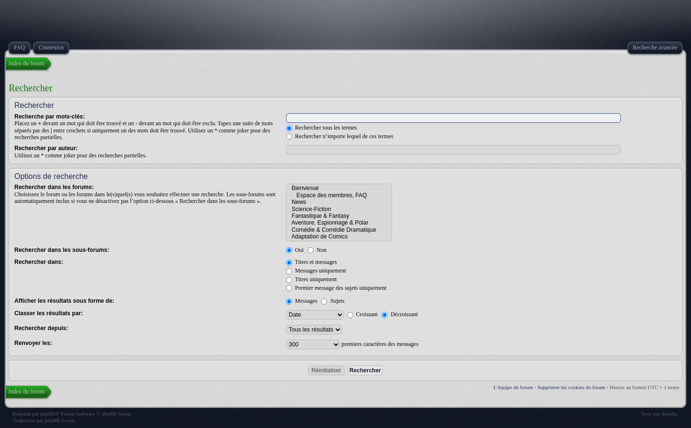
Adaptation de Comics (339, 236)
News (339, 202)
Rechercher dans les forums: (54, 187)
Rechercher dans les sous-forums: (61, 250)
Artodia (669, 413)
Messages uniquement (316, 270)
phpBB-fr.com (60, 420)
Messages (302, 300)
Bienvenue (339, 188)
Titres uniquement (311, 279)
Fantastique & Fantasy (339, 216)
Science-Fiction (339, 209)
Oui (295, 250)
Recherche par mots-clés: (49, 116)
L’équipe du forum (513, 387)
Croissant (362, 314)
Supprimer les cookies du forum (571, 387)
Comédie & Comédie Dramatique (339, 229)
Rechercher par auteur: (46, 148)
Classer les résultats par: (48, 313)
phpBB (47, 413)
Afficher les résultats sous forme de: (64, 300)
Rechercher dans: (38, 262)
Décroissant (399, 314)
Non (317, 250)
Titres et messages (311, 262)
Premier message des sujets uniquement (336, 288)
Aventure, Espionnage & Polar (339, 222)
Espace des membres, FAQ (339, 195)
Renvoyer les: (33, 343)
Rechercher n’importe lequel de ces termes (339, 136)
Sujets (332, 300)
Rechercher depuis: (41, 328)
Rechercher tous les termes (321, 127)
